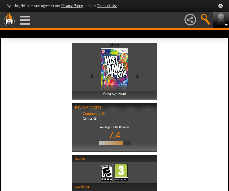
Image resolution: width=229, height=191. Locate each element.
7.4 (115, 135)
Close (220, 6)
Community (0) (94, 113)
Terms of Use (107, 5)
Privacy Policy (72, 5)
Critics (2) (90, 118)
